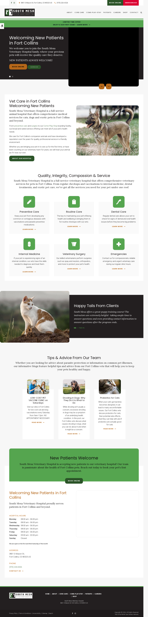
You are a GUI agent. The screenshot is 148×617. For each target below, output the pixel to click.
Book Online (112, 3)
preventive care (20, 126)
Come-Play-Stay (95, 13)
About (71, 13)
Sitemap (44, 613)
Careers (118, 13)
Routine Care (74, 212)
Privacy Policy (13, 613)
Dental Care (118, 212)
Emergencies (130, 3)
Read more (37, 422)
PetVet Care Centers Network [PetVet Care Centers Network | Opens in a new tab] (129, 614)
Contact (135, 13)
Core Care (80, 13)
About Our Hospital (21, 158)
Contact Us (15, 571)
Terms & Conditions (25, 613)
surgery (34, 126)
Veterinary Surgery (74, 254)
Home (47, 594)
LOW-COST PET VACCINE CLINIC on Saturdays (38, 400)
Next (108, 86)
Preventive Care (29, 212)
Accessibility (37, 613)
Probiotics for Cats (110, 397)
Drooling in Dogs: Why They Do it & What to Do (74, 400)
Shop (126, 13)
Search (51, 613)
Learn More (28, 229)
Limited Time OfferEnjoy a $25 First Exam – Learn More (70, 23)
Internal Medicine (29, 254)
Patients (109, 13)
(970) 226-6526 (62, 3)
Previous (101, 86)
